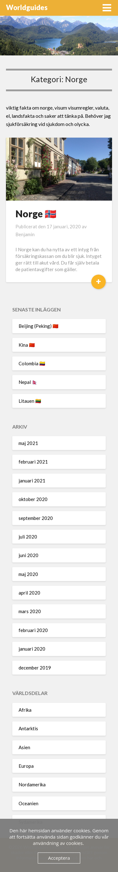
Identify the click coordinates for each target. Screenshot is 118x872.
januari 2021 (32, 480)
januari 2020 (32, 649)
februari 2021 (33, 461)
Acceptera (59, 858)
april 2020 (29, 593)
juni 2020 (28, 555)
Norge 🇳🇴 (35, 213)
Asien (24, 747)
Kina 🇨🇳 (27, 345)
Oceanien (28, 803)
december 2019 (35, 667)
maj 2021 (28, 443)
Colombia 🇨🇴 (32, 363)
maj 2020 (28, 574)
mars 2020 (30, 611)
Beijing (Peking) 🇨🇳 (39, 326)
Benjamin (25, 234)
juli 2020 (28, 536)
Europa (26, 766)
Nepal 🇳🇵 (28, 382)
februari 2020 (33, 630)
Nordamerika (32, 784)
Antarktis (28, 728)
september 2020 (36, 518)
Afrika (25, 710)
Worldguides (27, 7)
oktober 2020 (33, 499)
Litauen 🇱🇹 (30, 401)
